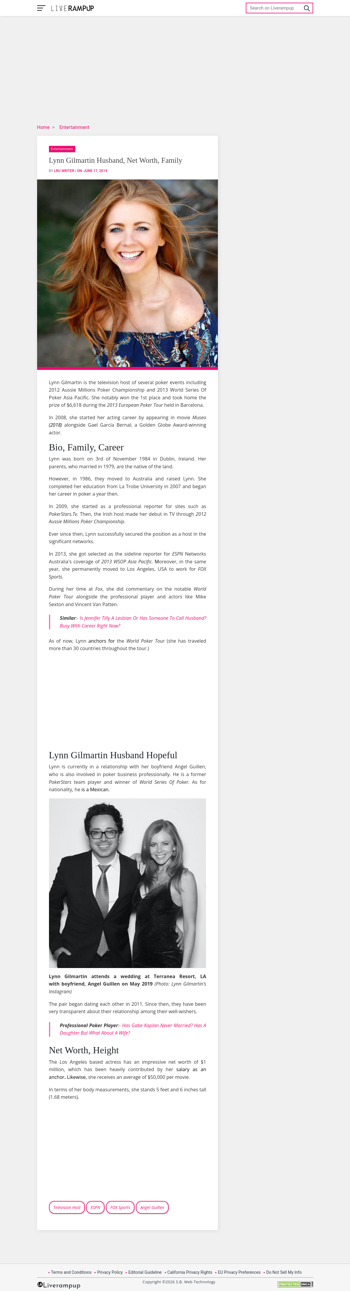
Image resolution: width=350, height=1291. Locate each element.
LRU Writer (64, 171)
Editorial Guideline (144, 1272)
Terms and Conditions (71, 1272)
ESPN (95, 1207)
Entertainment (74, 127)
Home (43, 127)
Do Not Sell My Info (284, 1272)
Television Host (67, 1207)
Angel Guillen (152, 1207)
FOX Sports (120, 1207)
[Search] (279, 8)
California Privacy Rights (189, 1272)
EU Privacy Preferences (239, 1272)
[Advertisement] (186, 71)
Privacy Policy (110, 1272)
